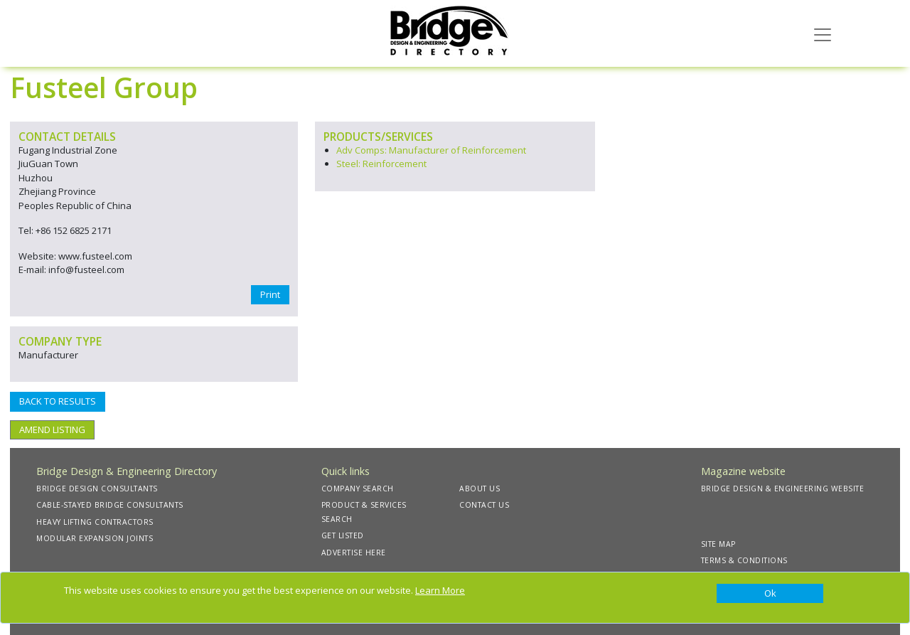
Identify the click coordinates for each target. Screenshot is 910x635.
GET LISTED (342, 535)
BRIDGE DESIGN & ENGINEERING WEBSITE (782, 488)
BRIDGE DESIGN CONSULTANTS (97, 488)
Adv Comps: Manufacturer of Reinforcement (431, 150)
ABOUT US (479, 488)
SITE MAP (718, 544)
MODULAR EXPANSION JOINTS (94, 538)
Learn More (440, 590)
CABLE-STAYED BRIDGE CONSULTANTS (109, 505)
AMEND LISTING (52, 429)
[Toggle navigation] (822, 33)
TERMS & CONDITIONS (744, 560)
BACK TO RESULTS (57, 401)
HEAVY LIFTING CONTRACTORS (95, 522)
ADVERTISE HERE (353, 552)
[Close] (770, 594)
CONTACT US (484, 505)
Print (270, 294)
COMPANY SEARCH (357, 488)
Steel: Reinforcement (381, 163)
